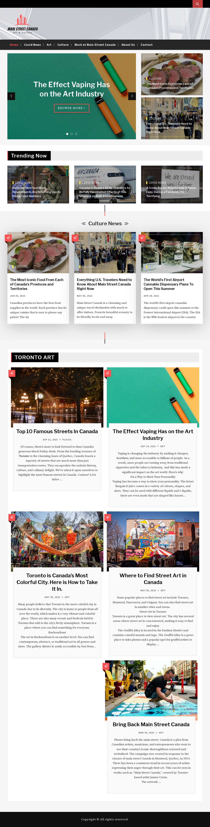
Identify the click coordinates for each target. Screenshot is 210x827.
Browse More (71, 108)
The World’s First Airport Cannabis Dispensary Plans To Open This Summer (168, 284)
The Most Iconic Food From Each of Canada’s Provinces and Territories (36, 284)
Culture (63, 45)
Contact (147, 45)
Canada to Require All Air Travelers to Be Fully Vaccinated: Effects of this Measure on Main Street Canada (104, 192)
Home (14, 45)
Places (66, 439)
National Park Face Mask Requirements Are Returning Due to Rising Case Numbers (37, 192)
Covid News (32, 45)
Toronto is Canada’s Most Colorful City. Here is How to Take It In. (57, 582)
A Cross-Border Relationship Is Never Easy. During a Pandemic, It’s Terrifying (171, 192)
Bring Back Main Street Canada (151, 724)
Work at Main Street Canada (95, 45)
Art (49, 45)
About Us (128, 45)
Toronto (24, 456)
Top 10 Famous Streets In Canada (57, 431)
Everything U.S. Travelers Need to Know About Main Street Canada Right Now (169, 128)
